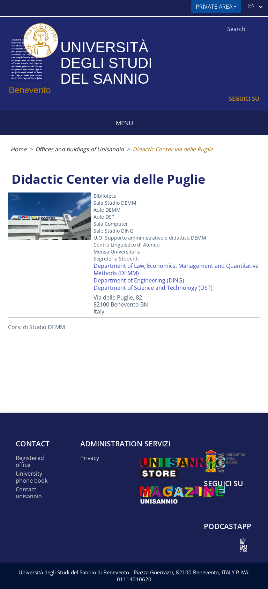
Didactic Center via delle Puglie (173, 149)
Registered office (30, 461)
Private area (214, 6)
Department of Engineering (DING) (139, 280)
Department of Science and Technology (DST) (153, 288)
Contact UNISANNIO (29, 493)
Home (18, 149)
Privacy (89, 458)
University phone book (31, 477)
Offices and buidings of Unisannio (79, 149)
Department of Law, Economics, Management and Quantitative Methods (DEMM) (176, 269)
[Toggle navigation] (8, 8)
